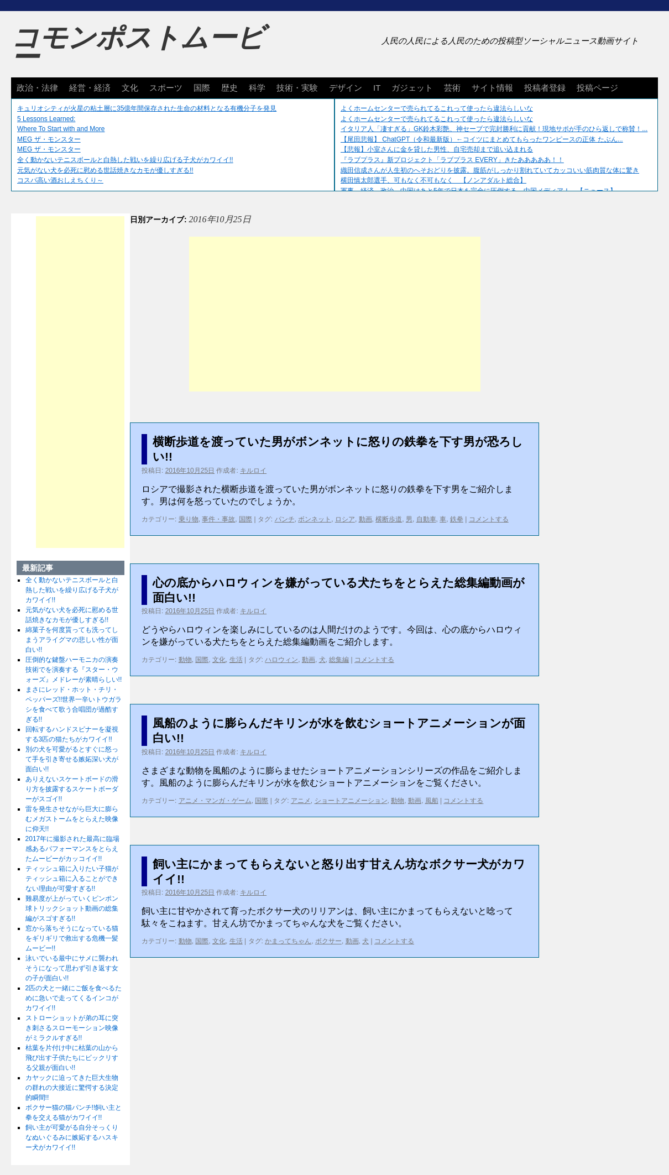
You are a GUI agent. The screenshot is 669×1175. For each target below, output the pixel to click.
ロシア (345, 519)
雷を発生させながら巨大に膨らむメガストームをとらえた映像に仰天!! (71, 819)
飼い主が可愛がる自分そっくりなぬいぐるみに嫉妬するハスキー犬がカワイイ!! (71, 1137)
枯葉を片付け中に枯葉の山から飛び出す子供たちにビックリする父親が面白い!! (71, 1058)
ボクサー (328, 941)
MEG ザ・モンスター (49, 139)
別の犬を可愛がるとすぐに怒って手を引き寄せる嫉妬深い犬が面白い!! (71, 759)
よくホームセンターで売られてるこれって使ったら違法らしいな (437, 108)
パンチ (285, 519)
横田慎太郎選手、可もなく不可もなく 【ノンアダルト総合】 (433, 180)
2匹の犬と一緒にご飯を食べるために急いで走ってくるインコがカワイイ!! (73, 998)
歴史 (229, 87)
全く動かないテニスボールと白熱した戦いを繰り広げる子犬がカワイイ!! (125, 160)
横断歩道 (388, 519)
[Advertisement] (334, 314)
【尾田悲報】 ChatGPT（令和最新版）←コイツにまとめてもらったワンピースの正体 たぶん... (482, 139)
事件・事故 (218, 519)
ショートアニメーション (351, 801)
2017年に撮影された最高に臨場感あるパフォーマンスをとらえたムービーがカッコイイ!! (72, 849)
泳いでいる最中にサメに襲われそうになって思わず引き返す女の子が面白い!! (71, 968)
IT (376, 87)
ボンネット (314, 519)
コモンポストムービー (137, 47)
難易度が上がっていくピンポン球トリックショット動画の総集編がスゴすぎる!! (71, 908)
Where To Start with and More (61, 129)
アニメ (301, 801)
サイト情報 (492, 87)
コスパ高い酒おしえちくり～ (60, 180)
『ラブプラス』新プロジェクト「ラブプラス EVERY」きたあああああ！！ (452, 160)
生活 (236, 660)
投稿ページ (597, 87)
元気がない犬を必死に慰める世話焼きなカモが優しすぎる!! (105, 170)
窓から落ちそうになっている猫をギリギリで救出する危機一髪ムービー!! (71, 938)
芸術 (452, 87)
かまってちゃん (288, 941)
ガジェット (412, 87)
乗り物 (188, 519)
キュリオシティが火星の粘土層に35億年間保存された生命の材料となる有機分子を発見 (146, 108)
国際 (202, 87)
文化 (130, 87)
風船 (431, 801)
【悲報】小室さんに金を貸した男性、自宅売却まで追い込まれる (437, 149)
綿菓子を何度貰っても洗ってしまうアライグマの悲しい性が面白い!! (71, 640)
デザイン (345, 87)
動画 (365, 519)
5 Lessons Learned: (46, 119)
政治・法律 (37, 87)
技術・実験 (297, 87)
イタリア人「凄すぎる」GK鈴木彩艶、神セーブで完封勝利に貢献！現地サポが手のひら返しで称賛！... (494, 129)
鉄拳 (456, 519)
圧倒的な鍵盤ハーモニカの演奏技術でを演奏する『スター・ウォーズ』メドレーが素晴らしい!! (73, 669)
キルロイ (253, 470)
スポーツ (165, 87)
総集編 (339, 660)
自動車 (426, 519)
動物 (185, 660)
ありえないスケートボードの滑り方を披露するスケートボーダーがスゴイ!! (71, 789)
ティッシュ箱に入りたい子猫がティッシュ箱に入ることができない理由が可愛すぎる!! (71, 878)
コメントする (489, 519)
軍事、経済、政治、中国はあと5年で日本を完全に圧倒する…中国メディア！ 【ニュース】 (478, 191)
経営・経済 (90, 87)
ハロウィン (281, 660)
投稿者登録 (545, 87)
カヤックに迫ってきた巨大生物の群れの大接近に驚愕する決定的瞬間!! (71, 1087)
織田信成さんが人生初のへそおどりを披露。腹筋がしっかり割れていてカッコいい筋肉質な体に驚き (490, 170)
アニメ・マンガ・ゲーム (215, 801)
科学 (257, 87)
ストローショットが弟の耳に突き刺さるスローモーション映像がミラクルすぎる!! (71, 1028)
